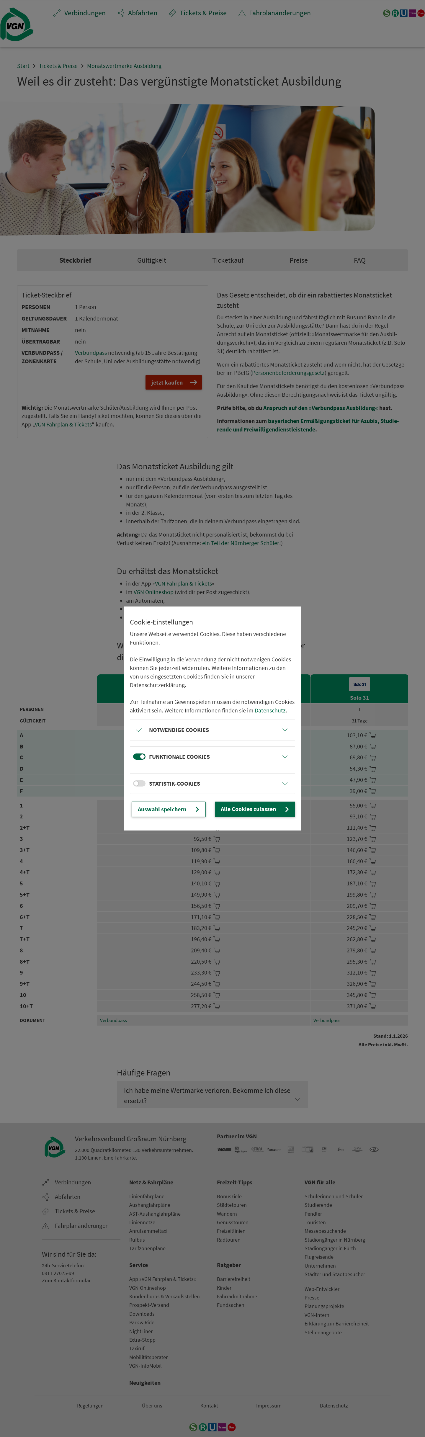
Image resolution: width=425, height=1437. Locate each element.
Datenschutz (270, 710)
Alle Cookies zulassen (255, 809)
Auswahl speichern (169, 809)
